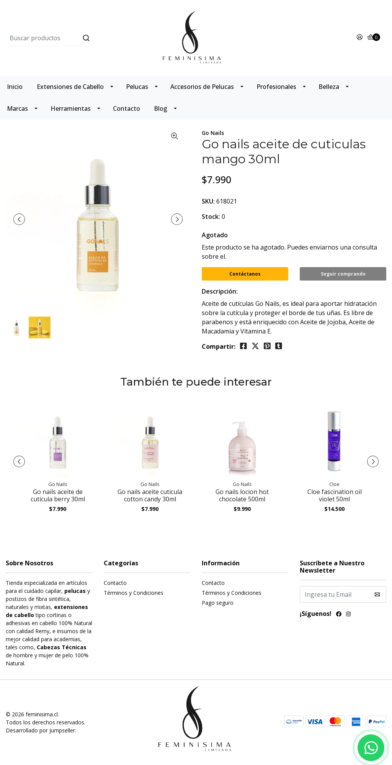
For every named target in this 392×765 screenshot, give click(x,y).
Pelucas (137, 86)
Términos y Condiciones (133, 592)
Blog (160, 108)
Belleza (328, 86)
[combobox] (69, 38)
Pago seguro (218, 602)
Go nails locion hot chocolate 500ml (242, 495)
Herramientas (71, 108)
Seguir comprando (343, 274)
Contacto (126, 108)
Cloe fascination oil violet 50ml (334, 495)
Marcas (17, 108)
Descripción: (220, 291)
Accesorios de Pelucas (202, 86)
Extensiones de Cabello (70, 86)
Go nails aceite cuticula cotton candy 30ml (150, 495)
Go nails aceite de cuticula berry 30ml (58, 495)
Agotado (215, 235)
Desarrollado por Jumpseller (40, 730)
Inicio (15, 86)
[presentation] (19, 219)
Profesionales (276, 86)
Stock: (211, 216)
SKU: (208, 201)
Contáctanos (245, 274)
